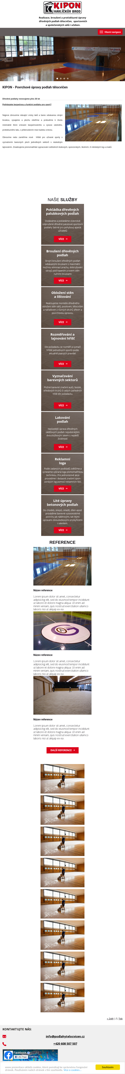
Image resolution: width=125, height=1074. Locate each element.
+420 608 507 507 (65, 1044)
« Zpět (110, 1018)
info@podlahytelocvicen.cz (65, 1036)
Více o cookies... (73, 1070)
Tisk (120, 1018)
